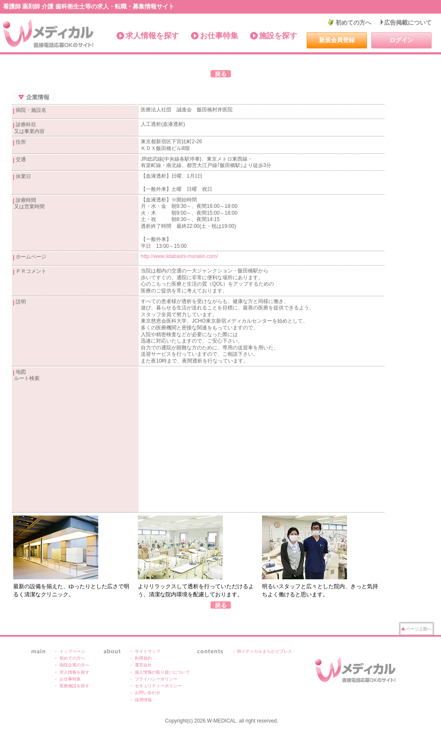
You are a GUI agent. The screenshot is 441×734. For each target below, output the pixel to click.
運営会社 (143, 665)
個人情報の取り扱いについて (162, 672)
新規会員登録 (337, 40)
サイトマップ (147, 651)
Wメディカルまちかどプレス (265, 651)
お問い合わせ (147, 692)
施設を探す (278, 35)
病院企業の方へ (74, 665)
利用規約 (143, 658)
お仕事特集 (219, 35)
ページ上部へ (419, 628)
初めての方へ (353, 22)
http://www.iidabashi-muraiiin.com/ (179, 256)
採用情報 (143, 699)
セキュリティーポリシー (158, 685)
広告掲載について (408, 22)
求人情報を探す (152, 35)
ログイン (401, 40)
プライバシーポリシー (156, 679)
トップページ (72, 651)
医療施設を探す (74, 685)
